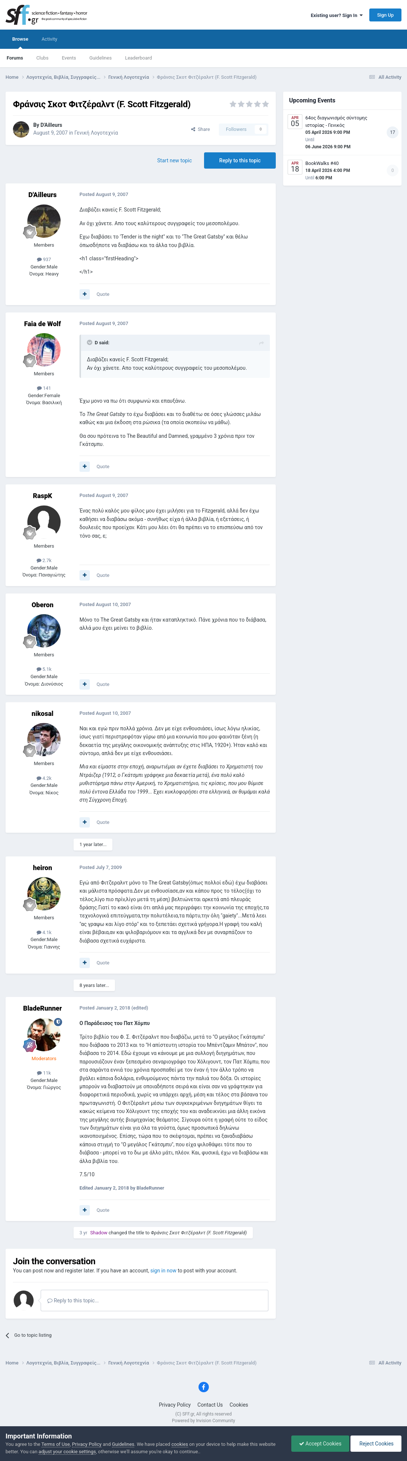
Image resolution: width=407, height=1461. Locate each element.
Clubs (42, 58)
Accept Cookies (320, 1444)
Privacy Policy (175, 1405)
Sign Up (385, 15)
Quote (102, 294)
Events (69, 58)
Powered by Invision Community (203, 1420)
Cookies (239, 1405)
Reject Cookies (376, 1444)
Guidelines (100, 58)
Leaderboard (138, 58)
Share (200, 129)
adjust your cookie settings (67, 1451)
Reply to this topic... (73, 1300)
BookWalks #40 (322, 163)
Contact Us (210, 1405)
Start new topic (174, 160)
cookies (180, 1444)
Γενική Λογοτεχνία (96, 133)
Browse (20, 42)
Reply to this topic (240, 160)
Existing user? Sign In (337, 15)
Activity (49, 39)
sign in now (163, 1271)
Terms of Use (55, 1444)
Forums (15, 58)
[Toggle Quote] (90, 342)
